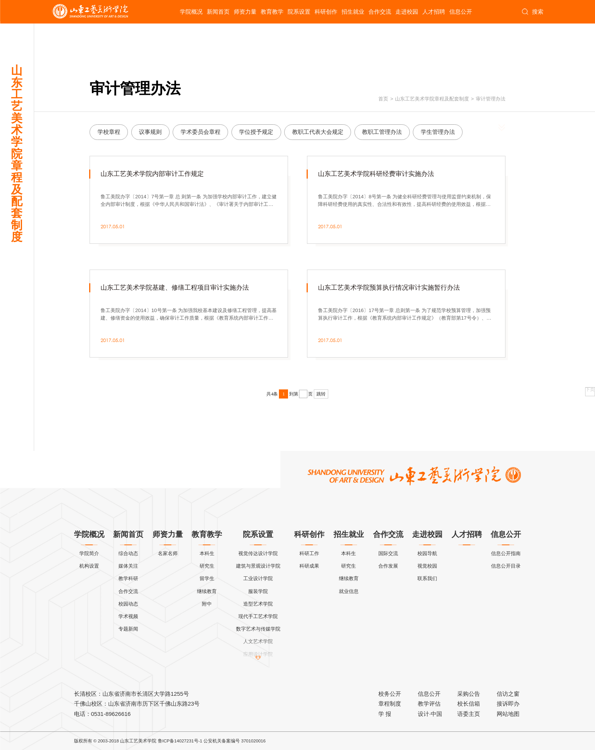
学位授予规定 (256, 132)
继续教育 (207, 591)
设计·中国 (430, 714)
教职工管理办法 (382, 132)
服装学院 (258, 591)
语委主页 (468, 714)
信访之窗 (508, 693)
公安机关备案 (217, 740)
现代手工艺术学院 (258, 616)
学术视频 (128, 616)
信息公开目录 (506, 566)
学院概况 (191, 11)
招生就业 (353, 11)
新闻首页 (218, 11)
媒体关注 (128, 566)
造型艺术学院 (258, 604)
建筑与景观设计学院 (258, 566)
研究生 (207, 566)
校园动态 (128, 604)
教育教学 (272, 11)
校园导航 (427, 553)
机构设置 (89, 566)
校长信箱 (468, 703)
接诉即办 (508, 703)
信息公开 (460, 11)
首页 (383, 99)
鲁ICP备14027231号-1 (180, 740)
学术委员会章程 (200, 132)
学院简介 (89, 553)
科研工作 (309, 553)
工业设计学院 (258, 578)
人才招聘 (433, 11)
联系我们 (427, 578)
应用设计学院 (258, 654)
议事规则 (150, 132)
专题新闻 (128, 629)
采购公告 (468, 693)
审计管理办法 (490, 99)
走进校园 (406, 11)
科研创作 (326, 11)
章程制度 (389, 703)
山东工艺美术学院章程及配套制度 (432, 99)
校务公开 (389, 693)
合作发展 (388, 566)
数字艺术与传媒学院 (258, 629)
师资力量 (245, 11)
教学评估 (429, 703)
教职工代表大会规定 (317, 132)
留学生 (207, 578)
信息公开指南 (506, 553)
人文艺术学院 (258, 641)
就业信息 (349, 591)
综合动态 (128, 553)
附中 (207, 604)
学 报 (384, 714)
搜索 (532, 12)
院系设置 (299, 11)
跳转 (321, 394)
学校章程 (109, 132)
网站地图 (508, 714)
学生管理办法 (438, 132)
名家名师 (168, 553)
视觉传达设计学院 (258, 553)
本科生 (207, 553)
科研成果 (309, 566)
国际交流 (388, 553)
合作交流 (379, 11)
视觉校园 (427, 566)
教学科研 (128, 578)
